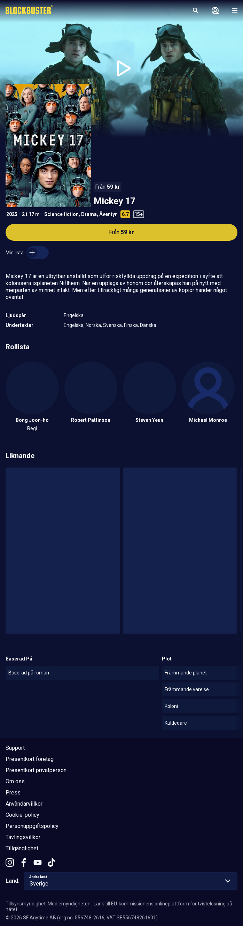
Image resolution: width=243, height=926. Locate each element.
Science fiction (61, 214)
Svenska (112, 325)
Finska (131, 325)
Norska (93, 325)
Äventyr (108, 214)
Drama (89, 214)
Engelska (74, 315)
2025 (11, 214)
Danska (148, 325)
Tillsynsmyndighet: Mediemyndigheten (48, 903)
